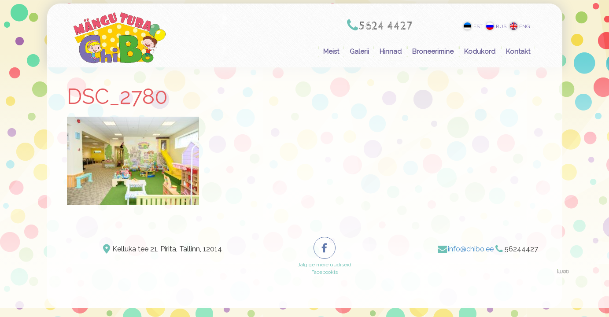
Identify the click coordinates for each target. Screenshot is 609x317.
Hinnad (391, 51)
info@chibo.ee (471, 249)
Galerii (359, 51)
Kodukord (479, 51)
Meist (331, 51)
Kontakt (518, 51)
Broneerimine (433, 51)
